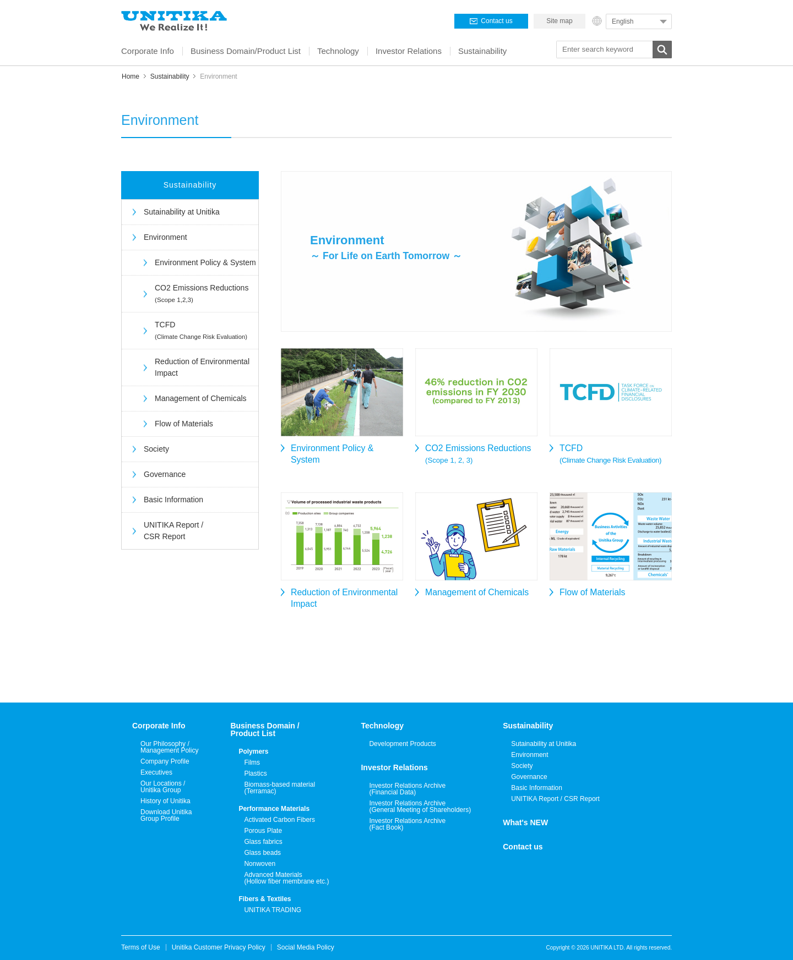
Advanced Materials (286, 878)
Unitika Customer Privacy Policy (218, 947)
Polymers (253, 751)
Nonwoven (259, 864)
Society (156, 449)
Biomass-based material (279, 788)
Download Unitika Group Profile (166, 815)
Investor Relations (394, 767)
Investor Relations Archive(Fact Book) (407, 824)
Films (252, 762)
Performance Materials (273, 809)
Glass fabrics (263, 842)
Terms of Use (140, 947)
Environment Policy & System (205, 262)
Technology (382, 725)
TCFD (201, 330)
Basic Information (173, 499)
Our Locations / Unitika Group (162, 787)
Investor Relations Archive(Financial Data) (407, 789)
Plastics (255, 773)
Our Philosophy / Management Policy (169, 747)
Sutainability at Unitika (182, 211)
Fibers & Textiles (264, 899)
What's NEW (525, 822)
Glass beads (262, 853)
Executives (156, 772)
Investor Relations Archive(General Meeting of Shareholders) (420, 806)
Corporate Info (158, 725)
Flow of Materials (184, 423)
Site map (559, 21)
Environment (165, 237)
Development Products (402, 744)
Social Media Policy (305, 947)
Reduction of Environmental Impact (202, 367)
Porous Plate (263, 831)
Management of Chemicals (201, 398)
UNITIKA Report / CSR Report (173, 530)
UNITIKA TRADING (272, 910)
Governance (165, 474)
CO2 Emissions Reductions (201, 293)
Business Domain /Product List (264, 729)
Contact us (522, 846)
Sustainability (169, 76)
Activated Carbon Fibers (279, 820)
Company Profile (164, 761)
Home (130, 76)
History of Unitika (165, 801)
